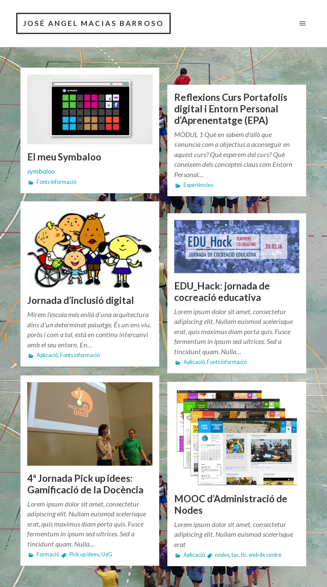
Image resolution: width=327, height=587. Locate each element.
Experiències (198, 185)
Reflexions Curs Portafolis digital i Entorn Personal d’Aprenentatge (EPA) (230, 109)
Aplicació (47, 355)
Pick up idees (84, 554)
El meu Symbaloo (64, 157)
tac (235, 555)
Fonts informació (56, 182)
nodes (222, 555)
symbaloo (40, 171)
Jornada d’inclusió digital (80, 300)
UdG (106, 554)
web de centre (265, 555)
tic (244, 555)
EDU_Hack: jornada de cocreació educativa (222, 291)
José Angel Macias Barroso (93, 23)
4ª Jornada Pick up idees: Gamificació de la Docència (85, 483)
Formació (48, 554)
